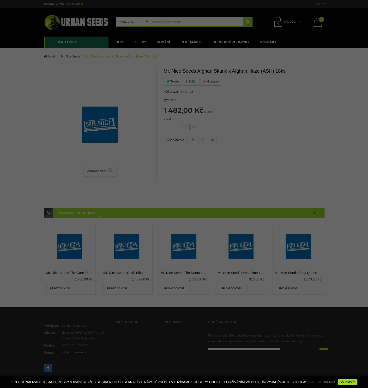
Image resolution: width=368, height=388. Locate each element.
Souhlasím (348, 382)
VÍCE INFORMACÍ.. (323, 382)
